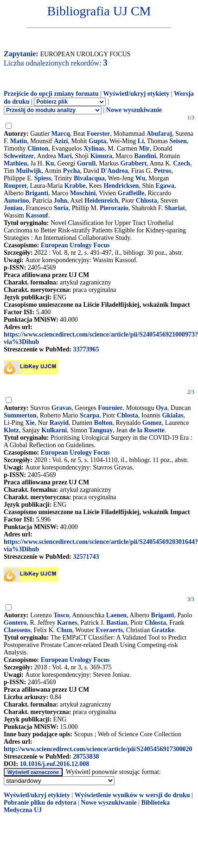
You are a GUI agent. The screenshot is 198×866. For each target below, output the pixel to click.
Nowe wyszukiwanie (134, 109)
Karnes (67, 622)
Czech (181, 163)
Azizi (61, 141)
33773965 (86, 349)
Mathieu (15, 163)
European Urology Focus (75, 245)
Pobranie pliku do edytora (40, 802)
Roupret (15, 185)
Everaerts (109, 630)
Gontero (15, 622)
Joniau (13, 208)
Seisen (177, 141)
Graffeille (131, 193)
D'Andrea (114, 170)
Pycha (71, 170)
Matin (18, 141)
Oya (161, 407)
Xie (29, 422)
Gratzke (163, 630)
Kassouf (37, 215)
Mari (64, 155)
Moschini (83, 193)
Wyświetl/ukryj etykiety (136, 93)
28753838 (86, 756)
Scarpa (89, 415)
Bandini (145, 155)
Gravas (61, 407)
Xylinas (93, 148)
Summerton (20, 415)
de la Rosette (147, 430)
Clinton (37, 148)
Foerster (98, 133)
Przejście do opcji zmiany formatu (51, 93)
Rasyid (59, 422)
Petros (163, 170)
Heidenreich (101, 200)
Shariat (175, 208)
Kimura (101, 155)
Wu (140, 178)
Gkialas (172, 415)
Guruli (86, 163)
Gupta (97, 141)
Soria (61, 208)
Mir (144, 148)
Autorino (16, 200)
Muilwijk (28, 170)
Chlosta (146, 200)
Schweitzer (19, 155)
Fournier (110, 407)
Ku (49, 163)
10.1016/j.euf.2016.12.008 (54, 763)
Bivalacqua (89, 178)
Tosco (61, 615)
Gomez (152, 422)
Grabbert (133, 163)
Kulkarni (54, 430)
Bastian (116, 622)
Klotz (11, 430)
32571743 (86, 556)
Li (141, 141)
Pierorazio (114, 208)
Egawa (165, 185)
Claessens (17, 630)
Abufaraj (159, 133)
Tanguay (101, 430)
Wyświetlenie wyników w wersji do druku (132, 795)
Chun (64, 630)
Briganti (36, 193)
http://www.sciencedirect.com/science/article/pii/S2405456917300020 (98, 749)
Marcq (60, 133)
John (61, 200)
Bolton (103, 422)
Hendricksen (121, 185)
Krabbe (75, 185)
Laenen (116, 615)
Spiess (42, 178)
